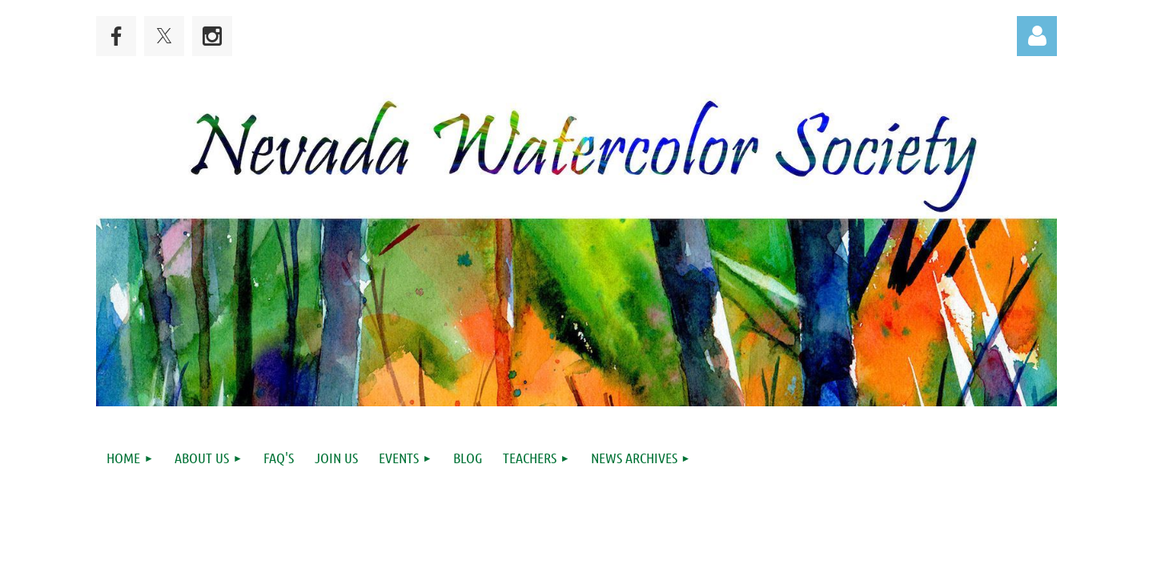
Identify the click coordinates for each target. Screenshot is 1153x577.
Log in (1037, 36)
